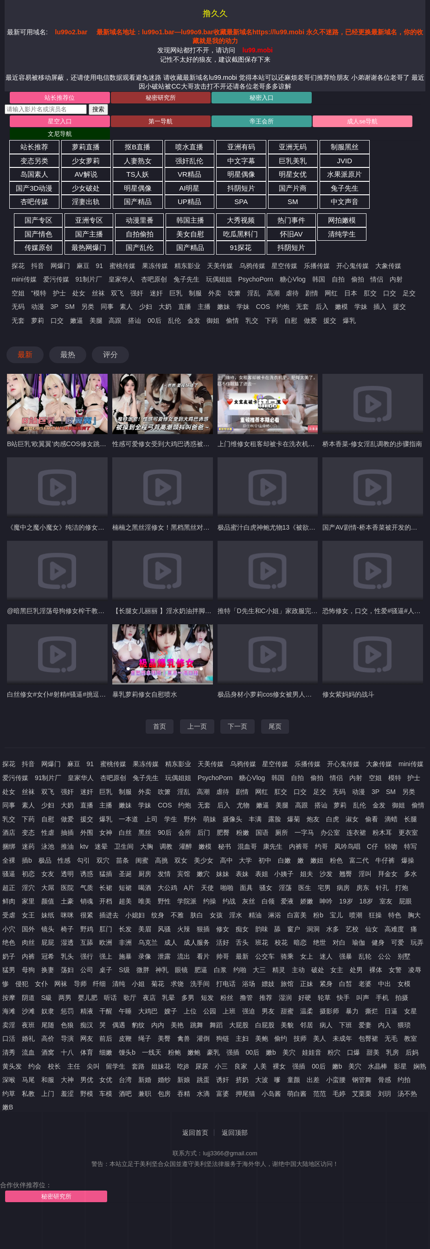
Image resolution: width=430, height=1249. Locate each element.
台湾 (125, 1079)
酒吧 (125, 1093)
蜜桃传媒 (122, 265)
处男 (356, 970)
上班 (229, 1011)
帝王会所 (262, 121)
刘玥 (384, 1093)
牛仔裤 (385, 860)
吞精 (183, 1093)
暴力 (352, 1011)
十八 (67, 1052)
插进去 (109, 915)
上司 (151, 819)
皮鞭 (125, 1038)
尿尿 (201, 1066)
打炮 (401, 887)
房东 (362, 887)
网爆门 (60, 265)
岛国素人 (34, 174)
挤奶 (242, 1079)
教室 (410, 1038)
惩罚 (67, 1011)
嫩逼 (76, 320)
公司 (86, 970)
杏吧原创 (154, 279)
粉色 (336, 860)
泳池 (47, 846)
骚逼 (8, 874)
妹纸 (47, 915)
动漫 (37, 306)
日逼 (391, 1011)
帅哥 (222, 956)
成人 (170, 942)
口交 (389, 293)
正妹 (306, 983)
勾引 (83, 860)
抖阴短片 (241, 188)
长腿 (410, 819)
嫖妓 (268, 983)
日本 (350, 293)
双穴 (102, 860)
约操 (209, 901)
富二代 (359, 860)
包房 (164, 1093)
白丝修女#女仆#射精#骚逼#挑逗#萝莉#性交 (70, 694)
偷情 (232, 320)
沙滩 (28, 1011)
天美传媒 (220, 265)
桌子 (105, 970)
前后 (105, 1038)
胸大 (414, 915)
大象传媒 (388, 265)
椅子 (67, 929)
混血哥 (247, 846)
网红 (331, 293)
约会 (34, 1066)
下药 (271, 320)
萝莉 (37, 320)
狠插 (203, 929)
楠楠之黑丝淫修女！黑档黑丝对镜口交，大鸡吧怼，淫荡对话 (200, 527)
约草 (8, 1093)
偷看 (371, 819)
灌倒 (203, 1038)
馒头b (127, 1052)
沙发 (326, 874)
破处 (317, 970)
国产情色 (38, 234)
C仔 (372, 846)
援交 (399, 306)
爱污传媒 (56, 279)
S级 (124, 970)
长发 (125, 929)
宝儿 (336, 915)
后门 (203, 832)
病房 (343, 887)
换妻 (47, 970)
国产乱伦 (140, 247)
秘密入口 (262, 97)
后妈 (411, 1052)
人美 (260, 1066)
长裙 (105, 887)
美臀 (164, 1038)
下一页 (237, 726)
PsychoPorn (255, 279)
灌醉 (185, 846)
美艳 (177, 1025)
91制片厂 (88, 279)
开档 (105, 901)
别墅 (404, 956)
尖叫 (93, 1066)
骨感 (384, 1079)
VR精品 (189, 174)
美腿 (96, 320)
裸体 (375, 970)
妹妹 (222, 874)
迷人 (326, 956)
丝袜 (98, 293)
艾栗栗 (362, 1093)
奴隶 (47, 1011)
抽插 (67, 832)
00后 (154, 320)
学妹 (243, 306)
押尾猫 (245, 1093)
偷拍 (357, 279)
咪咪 (67, 915)
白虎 (332, 819)
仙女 (371, 929)
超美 (125, 901)
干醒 (105, 1011)
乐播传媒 (317, 265)
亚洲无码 (293, 147)
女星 (410, 1011)
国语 (262, 832)
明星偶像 (241, 174)
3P (54, 306)
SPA (241, 201)
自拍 (338, 279)
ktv (84, 846)
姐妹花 (161, 1066)
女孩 (216, 915)
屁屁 (47, 942)
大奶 (165, 306)
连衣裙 (356, 832)
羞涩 (67, 1093)
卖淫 (8, 1025)
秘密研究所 (161, 97)
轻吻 (391, 846)
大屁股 (239, 1025)
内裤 (28, 956)
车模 (105, 1093)
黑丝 (144, 832)
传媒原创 (38, 247)
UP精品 (189, 201)
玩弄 (417, 942)
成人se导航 (362, 121)
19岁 (346, 901)
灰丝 (248, 901)
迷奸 (156, 293)
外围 (86, 832)
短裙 (125, 887)
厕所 (281, 832)
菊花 (157, 983)
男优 (86, 1079)
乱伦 (174, 320)
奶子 (8, 956)
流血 (28, 1052)
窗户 (293, 929)
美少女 (203, 860)
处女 (78, 293)
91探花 (241, 247)
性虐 (47, 832)
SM (293, 201)
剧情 (311, 293)
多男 (187, 997)
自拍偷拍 (140, 234)
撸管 (246, 997)
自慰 (290, 320)
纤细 (99, 983)
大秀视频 (241, 220)
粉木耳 (382, 832)
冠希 (47, 956)
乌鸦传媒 (252, 265)
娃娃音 (311, 1052)
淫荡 (285, 887)
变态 (28, 832)
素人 (126, 306)
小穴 (8, 929)
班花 (261, 942)
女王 (28, 915)
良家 (240, 1066)
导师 (80, 983)
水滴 (203, 1093)
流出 (183, 956)
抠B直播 (137, 147)
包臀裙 (368, 1038)
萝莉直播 (86, 147)
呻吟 (326, 901)
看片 (203, 956)
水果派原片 (344, 174)
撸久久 (215, 13)
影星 (400, 1066)
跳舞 (196, 1025)
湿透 (67, 942)
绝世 (319, 942)
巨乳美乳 (293, 161)
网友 (86, 1038)
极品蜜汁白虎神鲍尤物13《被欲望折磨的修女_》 (288, 527)
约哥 (321, 846)
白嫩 (284, 860)
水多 (332, 929)
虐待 (292, 293)
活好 (222, 942)
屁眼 (405, 901)
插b (27, 860)
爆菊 (293, 819)
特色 (394, 915)
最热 (67, 355)
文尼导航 (60, 133)
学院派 (187, 901)
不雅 (177, 915)
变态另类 (34, 161)
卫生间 (124, 846)
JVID (345, 161)
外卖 (214, 293)
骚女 (265, 887)
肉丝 (28, 942)
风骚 (164, 929)
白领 (268, 901)
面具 (246, 887)
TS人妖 (137, 174)
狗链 (222, 1038)
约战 (229, 901)
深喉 (8, 1079)
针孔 (382, 887)
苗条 (122, 860)
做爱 (310, 320)
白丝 (125, 832)
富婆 (222, 1093)
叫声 (362, 997)
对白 (339, 942)
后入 (321, 306)
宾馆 (183, 874)
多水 (410, 874)
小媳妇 (135, 915)
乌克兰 (148, 942)
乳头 (67, 956)
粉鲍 (174, 1052)
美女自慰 (190, 234)
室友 (385, 901)
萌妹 (209, 819)
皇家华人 (122, 279)
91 (99, 265)
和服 (47, 1079)
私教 (28, 1093)
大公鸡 (167, 887)
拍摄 (401, 997)
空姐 (18, 293)
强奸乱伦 (189, 161)
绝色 (8, 942)
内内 (157, 1025)
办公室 (330, 832)
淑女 (352, 819)
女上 (306, 956)
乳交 (251, 320)
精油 (255, 915)
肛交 (370, 293)
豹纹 (138, 1025)
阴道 (28, 997)
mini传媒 (24, 279)
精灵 (278, 970)
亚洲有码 (241, 147)
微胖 (142, 970)
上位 (190, 1011)
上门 (47, 1093)
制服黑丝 (345, 147)
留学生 (115, 1066)
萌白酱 (297, 1093)
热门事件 (291, 220)
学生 (170, 819)
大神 (67, 1079)
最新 (25, 355)
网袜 (60, 983)
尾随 (47, 1025)
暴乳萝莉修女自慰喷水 (144, 694)
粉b (318, 915)
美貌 (287, 1025)
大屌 (47, 887)
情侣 (376, 279)
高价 (47, 1038)
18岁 (366, 901)
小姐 (138, 983)
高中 (226, 860)
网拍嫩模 (342, 220)
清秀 (8, 1052)
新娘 (183, 1079)
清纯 (118, 983)
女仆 (41, 983)
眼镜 (181, 970)
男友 (268, 1011)
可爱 (397, 942)
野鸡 (86, 929)
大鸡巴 (148, 1011)
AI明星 (189, 188)
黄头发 (12, 1066)
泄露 (164, 956)
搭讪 (134, 320)
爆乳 (349, 320)
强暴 (345, 956)
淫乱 (253, 293)
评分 (110, 355)
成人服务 (197, 942)
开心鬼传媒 (352, 265)
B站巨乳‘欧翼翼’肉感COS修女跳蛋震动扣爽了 (73, 444)
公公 (384, 956)
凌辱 (414, 970)
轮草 (324, 997)
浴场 (248, 983)
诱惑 (86, 874)
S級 (46, 997)
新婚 (144, 1079)
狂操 (375, 915)
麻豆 (83, 265)
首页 (159, 726)
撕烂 (371, 1011)
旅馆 (287, 983)
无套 (302, 306)
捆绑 (8, 846)
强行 (86, 956)
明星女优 (293, 174)
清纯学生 (342, 234)
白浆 (220, 970)
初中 (264, 860)
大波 (261, 1079)
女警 (395, 970)
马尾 (28, 1079)
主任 (73, 1066)
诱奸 (222, 1079)
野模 (86, 1093)
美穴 (288, 1052)
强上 (105, 956)
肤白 (196, 915)
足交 (409, 293)
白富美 (297, 915)
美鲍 (261, 1038)
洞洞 (313, 929)
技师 (300, 1038)
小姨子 (284, 874)
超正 (8, 887)
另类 (87, 306)
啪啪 (226, 887)
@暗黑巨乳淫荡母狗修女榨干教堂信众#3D (68, 611)
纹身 (157, 915)
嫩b (271, 1052)
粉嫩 (242, 832)
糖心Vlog (293, 279)
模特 (394, 777)
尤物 (243, 805)
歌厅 (129, 997)
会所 (184, 832)
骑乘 (287, 956)
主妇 (242, 1038)
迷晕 (101, 846)
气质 (86, 887)
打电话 (226, 983)
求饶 (177, 983)
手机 (382, 997)
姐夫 (306, 874)
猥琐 (404, 1025)
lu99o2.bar (71, 32)
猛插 (105, 874)
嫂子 (170, 1011)
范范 (319, 1093)
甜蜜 (287, 1011)
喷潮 (355, 915)
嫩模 (341, 306)
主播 (204, 306)
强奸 (136, 293)
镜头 (47, 929)
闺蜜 (141, 860)
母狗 (28, 970)
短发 (207, 997)
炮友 (313, 819)
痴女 (242, 929)
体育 (86, 1052)
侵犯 (21, 983)
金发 (193, 320)
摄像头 (232, 819)
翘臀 (345, 874)
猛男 (8, 970)
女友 (47, 874)
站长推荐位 (60, 97)
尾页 (275, 726)
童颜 (293, 1079)
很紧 (86, 915)
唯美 (144, 901)
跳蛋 (203, 1079)
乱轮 (365, 956)
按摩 (8, 997)
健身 (378, 942)
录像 (144, 956)
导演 (67, 1038)
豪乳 (213, 1052)
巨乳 (175, 293)
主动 (298, 970)
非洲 (125, 942)
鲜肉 (8, 901)
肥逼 (200, 970)
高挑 (161, 860)
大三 (259, 970)
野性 (164, 901)
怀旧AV (291, 234)
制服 (195, 293)
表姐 (261, 874)
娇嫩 (306, 901)
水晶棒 (377, 1066)
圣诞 (125, 874)
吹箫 (234, 293)
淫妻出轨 (86, 201)
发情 (164, 874)
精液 (86, 1011)
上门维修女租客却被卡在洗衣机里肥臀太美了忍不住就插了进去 (308, 444)
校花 (281, 942)
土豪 (67, 901)
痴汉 (86, 1025)
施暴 (125, 956)
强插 (232, 1052)
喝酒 (144, 887)
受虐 (8, 915)
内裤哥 (298, 846)
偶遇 (118, 1025)
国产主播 (89, 234)
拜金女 (388, 874)
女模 (404, 983)
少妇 (145, 306)
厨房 (144, 874)
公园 (209, 1011)
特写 (410, 846)
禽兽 (183, 1038)
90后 (165, 832)
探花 (18, 265)
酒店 (8, 832)
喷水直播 (189, 147)
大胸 (146, 846)
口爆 (353, 1052)
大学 (245, 860)
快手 (343, 997)
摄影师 (329, 1011)
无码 (18, 306)
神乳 (161, 970)
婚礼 (28, 1038)
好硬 (304, 997)
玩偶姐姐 (219, 279)
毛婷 (339, 1093)
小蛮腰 (336, 1079)
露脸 (274, 819)
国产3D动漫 (34, 188)
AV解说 (86, 174)
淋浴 (274, 915)
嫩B (7, 1107)
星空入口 (60, 121)
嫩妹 (223, 306)
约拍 (404, 1079)
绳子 (144, 1038)
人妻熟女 (138, 161)
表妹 (242, 874)
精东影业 (187, 265)
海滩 (8, 1011)
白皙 (345, 983)
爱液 (287, 901)
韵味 (261, 929)
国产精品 (138, 201)
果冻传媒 (155, 265)
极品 (45, 860)
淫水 (235, 915)
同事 (107, 306)
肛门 (105, 929)
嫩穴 (203, 874)
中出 (384, 983)
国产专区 (38, 220)
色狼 (67, 1025)
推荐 (265, 997)
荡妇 (67, 970)
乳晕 (168, 997)
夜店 (149, 997)
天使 (207, 887)
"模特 (38, 293)
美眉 (144, 929)
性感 (64, 860)
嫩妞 (316, 860)
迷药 (28, 846)
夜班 (28, 1025)
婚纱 (164, 1079)
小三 (221, 1066)
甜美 (372, 1052)
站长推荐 (34, 147)
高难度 (394, 929)
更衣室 (408, 832)
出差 (313, 1079)
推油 (67, 846)
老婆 (365, 983)
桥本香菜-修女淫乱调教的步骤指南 (372, 444)
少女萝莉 (86, 161)
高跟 (115, 320)
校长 (54, 1066)
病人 (326, 1025)
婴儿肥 (87, 997)
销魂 (86, 901)
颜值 (47, 901)
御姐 (212, 320)
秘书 (224, 846)
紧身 (326, 983)
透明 (67, 874)
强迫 (248, 1011)
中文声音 (345, 201)
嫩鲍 (193, 1052)
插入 (379, 306)
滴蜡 (391, 819)
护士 (59, 293)
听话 (110, 997)
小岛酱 (271, 1093)
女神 (105, 832)
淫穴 (28, 887)
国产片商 (293, 188)
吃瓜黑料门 (240, 234)
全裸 (8, 860)
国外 (28, 929)
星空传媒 (284, 265)
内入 (384, 1025)
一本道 (128, 819)
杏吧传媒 (34, 201)
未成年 (342, 1038)
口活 (8, 1038)
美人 (319, 1038)
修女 (222, 929)
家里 (28, 901)
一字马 (304, 832)
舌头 (242, 942)
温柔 (306, 1011)
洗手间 (200, 983)
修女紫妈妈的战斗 (348, 694)
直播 (184, 306)
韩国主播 (190, 220)
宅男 (324, 887)
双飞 (117, 293)
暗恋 (300, 942)
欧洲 (105, 942)
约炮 (282, 306)
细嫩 (105, 1052)
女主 (336, 970)
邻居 (306, 1025)
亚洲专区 (89, 220)
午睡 (125, 1011)
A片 (189, 887)
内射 (396, 279)
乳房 (392, 1052)
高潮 (273, 293)
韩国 (318, 279)
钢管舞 (362, 1079)
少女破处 (86, 188)
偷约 (280, 1038)
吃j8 (183, 1066)
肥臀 (223, 832)
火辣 (183, 929)
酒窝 (47, 1052)
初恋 (28, 874)
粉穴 (333, 1052)
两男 (64, 997)
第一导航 (160, 121)
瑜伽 (358, 942)
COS (263, 306)
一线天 (151, 1052)
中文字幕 (241, 161)
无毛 (391, 1038)
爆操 (407, 860)
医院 (67, 887)
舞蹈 (216, 1025)
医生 (304, 887)
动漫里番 (140, 220)
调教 (166, 846)
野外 (190, 819)
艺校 (352, 929)
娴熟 (419, 1066)
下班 (345, 1025)
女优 (105, 1079)
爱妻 (365, 1025)
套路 (138, 1066)
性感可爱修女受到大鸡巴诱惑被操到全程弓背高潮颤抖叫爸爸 (200, 444)
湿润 (285, 997)
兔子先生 (345, 188)
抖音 (37, 265)
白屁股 (265, 1025)
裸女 (279, 1066)
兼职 (144, 1093)
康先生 (272, 846)
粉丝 (226, 997)
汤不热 (407, 1093)
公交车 (265, 956)
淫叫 (365, 874)
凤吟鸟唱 (347, 846)
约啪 (239, 970)
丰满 (255, 819)
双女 (180, 860)
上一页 (197, 726)
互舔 (86, 942)
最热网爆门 (88, 247)
